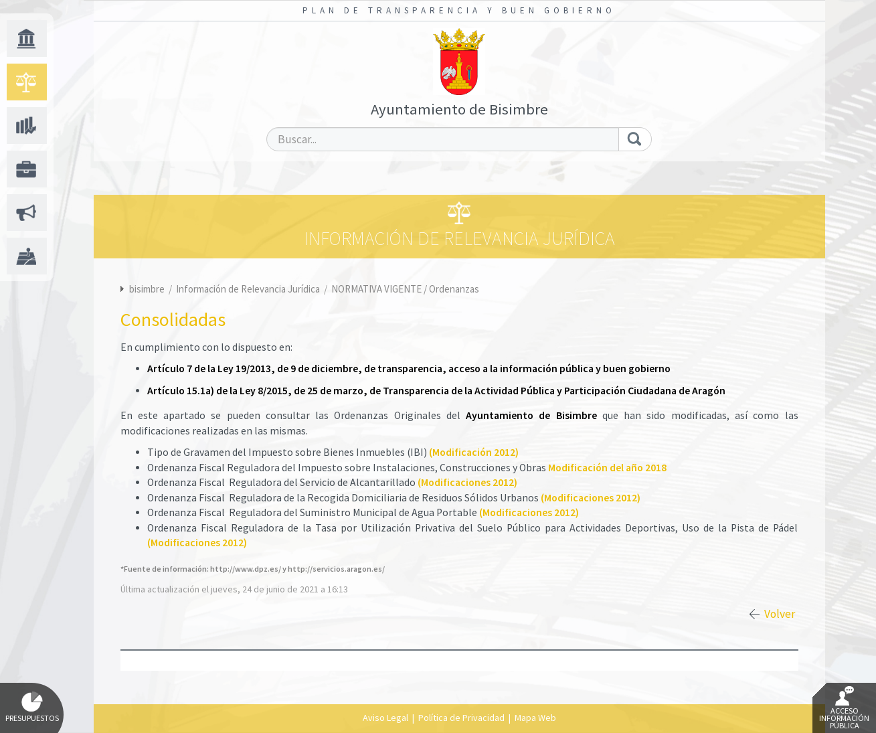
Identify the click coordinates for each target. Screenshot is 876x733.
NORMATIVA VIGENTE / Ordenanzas (405, 288)
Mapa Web (535, 718)
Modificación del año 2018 (607, 467)
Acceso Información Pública (844, 708)
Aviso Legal (385, 718)
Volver (779, 613)
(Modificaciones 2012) (467, 482)
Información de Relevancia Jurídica (249, 288)
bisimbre (147, 288)
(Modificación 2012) (474, 452)
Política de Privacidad (461, 718)
